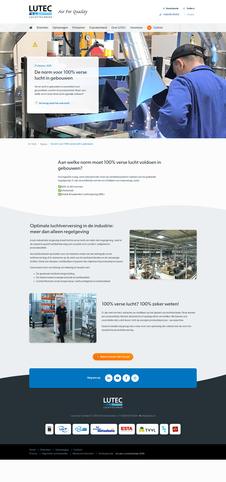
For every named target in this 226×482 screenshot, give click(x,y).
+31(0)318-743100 (169, 14)
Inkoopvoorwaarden (83, 453)
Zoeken (189, 14)
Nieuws (43, 144)
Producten (78, 27)
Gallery (188, 8)
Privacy (33, 453)
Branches (42, 27)
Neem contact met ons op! (115, 356)
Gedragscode (106, 453)
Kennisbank (171, 8)
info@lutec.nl (147, 416)
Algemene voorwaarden (55, 453)
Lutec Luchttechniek (128, 453)
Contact (155, 28)
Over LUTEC (118, 27)
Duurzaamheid (98, 27)
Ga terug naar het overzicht (54, 103)
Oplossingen (60, 27)
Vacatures (136, 27)
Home (34, 144)
